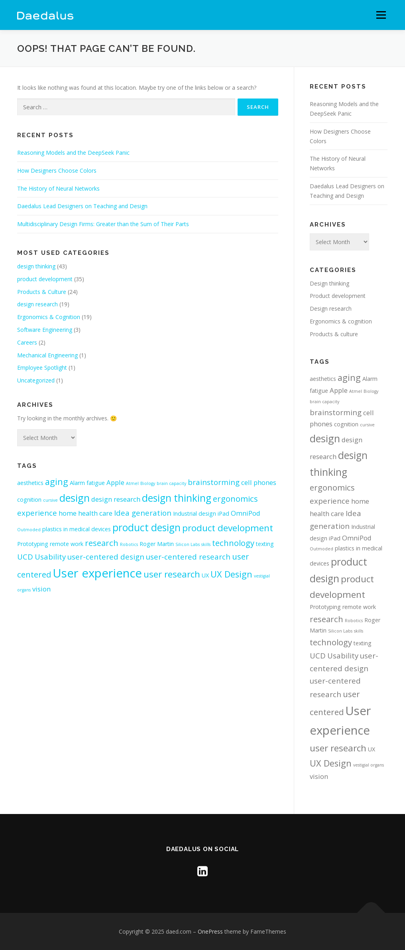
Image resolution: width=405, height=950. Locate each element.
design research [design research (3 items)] (115, 499)
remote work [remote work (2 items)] (66, 544)
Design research (331, 308)
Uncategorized (36, 380)
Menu (381, 15)
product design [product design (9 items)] (146, 527)
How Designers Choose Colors (56, 170)
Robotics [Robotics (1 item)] (129, 544)
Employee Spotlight (42, 367)
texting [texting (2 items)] (265, 544)
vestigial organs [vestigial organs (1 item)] (368, 765)
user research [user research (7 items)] (172, 574)
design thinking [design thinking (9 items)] (176, 498)
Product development (338, 296)
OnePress (210, 931)
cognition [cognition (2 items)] (29, 499)
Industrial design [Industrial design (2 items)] (194, 513)
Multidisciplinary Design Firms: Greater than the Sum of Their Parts (103, 224)
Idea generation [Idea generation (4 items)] (142, 513)
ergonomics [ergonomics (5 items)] (235, 498)
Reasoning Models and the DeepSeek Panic (73, 152)
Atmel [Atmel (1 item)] (132, 483)
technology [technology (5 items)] (233, 542)
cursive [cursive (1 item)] (50, 500)
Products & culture (334, 334)
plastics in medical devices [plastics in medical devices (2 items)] (76, 529)
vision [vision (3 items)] (41, 588)
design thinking (36, 266)
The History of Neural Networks (58, 188)
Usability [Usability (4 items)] (50, 557)
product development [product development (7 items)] (227, 528)
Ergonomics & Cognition (48, 317)
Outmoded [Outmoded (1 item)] (29, 529)
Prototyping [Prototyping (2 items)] (32, 544)
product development (45, 279)
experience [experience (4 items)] (37, 513)
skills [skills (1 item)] (205, 544)
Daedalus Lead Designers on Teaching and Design (82, 206)
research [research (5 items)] (101, 542)
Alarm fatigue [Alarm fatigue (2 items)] (87, 483)
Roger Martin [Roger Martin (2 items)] (157, 544)
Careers (27, 342)
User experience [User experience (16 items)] (97, 573)
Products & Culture (41, 292)
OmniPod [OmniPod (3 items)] (245, 513)
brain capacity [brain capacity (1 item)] (171, 483)
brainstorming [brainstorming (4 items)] (214, 482)
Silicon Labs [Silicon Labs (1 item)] (187, 544)
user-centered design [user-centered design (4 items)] (105, 557)
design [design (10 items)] (74, 498)
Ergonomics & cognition (341, 321)
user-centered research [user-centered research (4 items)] (188, 557)
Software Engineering (44, 329)
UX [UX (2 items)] (205, 575)
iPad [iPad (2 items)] (223, 513)
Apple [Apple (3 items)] (115, 482)
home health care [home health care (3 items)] (85, 513)
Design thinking (329, 283)
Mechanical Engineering (47, 355)
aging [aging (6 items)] (56, 481)
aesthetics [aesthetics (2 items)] (30, 483)
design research (37, 304)
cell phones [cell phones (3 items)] (258, 482)
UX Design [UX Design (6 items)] (231, 574)
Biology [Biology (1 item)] (147, 483)
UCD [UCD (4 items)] (25, 557)
